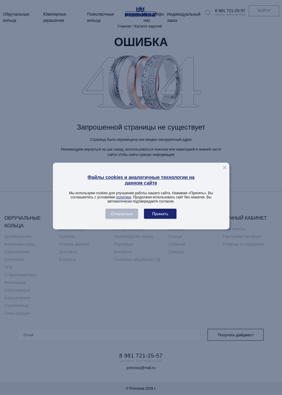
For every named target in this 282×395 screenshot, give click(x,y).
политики (123, 197)
